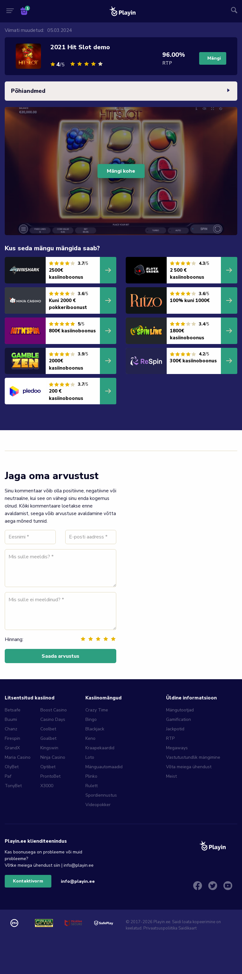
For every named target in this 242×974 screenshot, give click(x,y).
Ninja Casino (52, 757)
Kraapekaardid (99, 748)
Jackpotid (175, 729)
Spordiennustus (101, 795)
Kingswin (49, 748)
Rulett (91, 786)
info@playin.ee (78, 881)
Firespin (12, 738)
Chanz (11, 729)
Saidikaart (187, 928)
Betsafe (12, 710)
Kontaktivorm (28, 881)
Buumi (11, 719)
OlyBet (12, 767)
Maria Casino (18, 757)
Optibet (47, 767)
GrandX (12, 748)
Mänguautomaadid (104, 767)
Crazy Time (96, 710)
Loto (89, 757)
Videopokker (98, 805)
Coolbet (48, 729)
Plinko (91, 776)
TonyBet (13, 786)
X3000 (46, 786)
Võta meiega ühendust (188, 767)
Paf (8, 776)
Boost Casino (53, 710)
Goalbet (48, 738)
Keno (90, 738)
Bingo (91, 719)
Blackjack (94, 729)
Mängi (214, 58)
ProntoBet (50, 776)
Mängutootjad (180, 710)
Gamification (178, 719)
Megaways (177, 748)
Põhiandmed (121, 91)
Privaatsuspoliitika (160, 928)
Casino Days (52, 719)
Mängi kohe (121, 171)
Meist (171, 776)
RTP (170, 738)
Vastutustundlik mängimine (193, 757)
